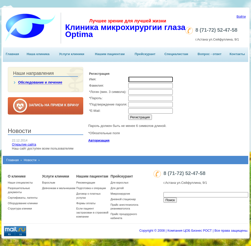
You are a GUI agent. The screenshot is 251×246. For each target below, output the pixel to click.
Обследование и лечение (40, 82)
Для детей (117, 188)
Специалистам (176, 54)
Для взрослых (120, 182)
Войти (241, 16)
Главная (12, 54)
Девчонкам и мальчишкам (58, 188)
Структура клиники (20, 208)
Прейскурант (145, 54)
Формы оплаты (85, 203)
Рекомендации (85, 182)
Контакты (237, 54)
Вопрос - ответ (210, 54)
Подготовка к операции (91, 188)
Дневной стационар (123, 199)
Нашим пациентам (110, 54)
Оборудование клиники (23, 203)
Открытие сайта (24, 144)
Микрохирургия (120, 193)
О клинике (17, 176)
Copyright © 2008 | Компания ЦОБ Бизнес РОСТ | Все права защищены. (193, 230)
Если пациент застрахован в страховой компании (92, 212)
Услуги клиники (71, 54)
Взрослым (48, 182)
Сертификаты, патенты (22, 197)
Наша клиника (38, 54)
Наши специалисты (20, 182)
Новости (30, 160)
